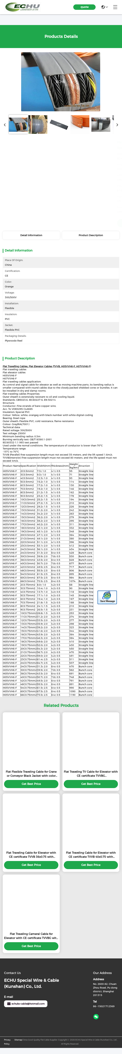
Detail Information (31, 235)
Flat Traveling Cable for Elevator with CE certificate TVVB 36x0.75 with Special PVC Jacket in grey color (31, 861)
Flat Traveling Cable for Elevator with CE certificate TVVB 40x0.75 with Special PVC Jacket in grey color (91, 861)
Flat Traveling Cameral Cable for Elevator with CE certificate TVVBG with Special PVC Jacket (31, 942)
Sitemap (18, 1046)
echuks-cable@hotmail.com (26, 1010)
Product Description (91, 235)
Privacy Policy (7, 1048)
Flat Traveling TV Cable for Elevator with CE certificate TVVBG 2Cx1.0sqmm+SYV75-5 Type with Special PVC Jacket (91, 780)
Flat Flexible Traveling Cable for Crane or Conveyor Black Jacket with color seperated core (31, 780)
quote (84, 7)
